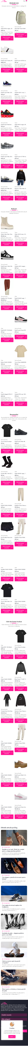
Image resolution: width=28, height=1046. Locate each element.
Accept (11, 1036)
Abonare (23, 1031)
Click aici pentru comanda (7, 38)
